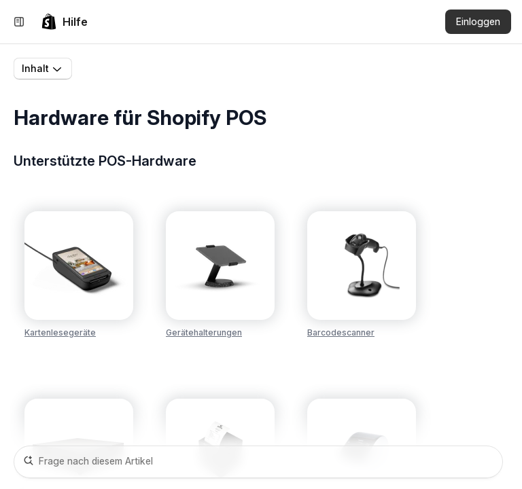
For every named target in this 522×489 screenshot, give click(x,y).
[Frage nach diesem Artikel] (258, 462)
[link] (64, 22)
